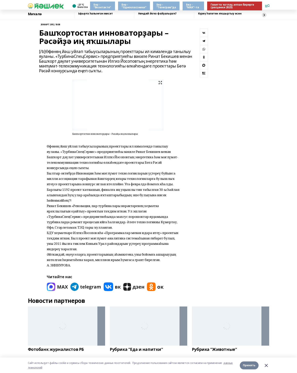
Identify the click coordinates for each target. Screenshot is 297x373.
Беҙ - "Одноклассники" (134, 6)
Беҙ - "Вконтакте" (102, 6)
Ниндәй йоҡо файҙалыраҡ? (157, 13)
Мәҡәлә (35, 14)
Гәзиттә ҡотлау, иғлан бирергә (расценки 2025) (232, 6)
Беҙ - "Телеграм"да (166, 6)
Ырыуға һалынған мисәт (95, 13)
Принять (249, 365)
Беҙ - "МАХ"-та (192, 6)
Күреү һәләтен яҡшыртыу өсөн (220, 13)
